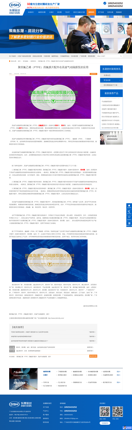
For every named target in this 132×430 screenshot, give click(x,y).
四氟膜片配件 (33, 356)
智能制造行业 (77, 382)
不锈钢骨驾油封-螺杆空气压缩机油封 (114, 113)
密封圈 (59, 12)
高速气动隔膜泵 (42, 356)
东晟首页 (31, 12)
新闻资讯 (91, 12)
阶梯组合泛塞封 (78, 375)
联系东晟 (110, 12)
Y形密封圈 (47, 56)
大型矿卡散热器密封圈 (24, 56)
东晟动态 (107, 75)
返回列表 (93, 74)
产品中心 (46, 411)
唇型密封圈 (91, 56)
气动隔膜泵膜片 (107, 102)
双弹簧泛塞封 (62, 375)
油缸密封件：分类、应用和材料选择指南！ (28, 351)
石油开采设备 (92, 382)
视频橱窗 (119, 12)
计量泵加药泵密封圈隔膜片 (111, 106)
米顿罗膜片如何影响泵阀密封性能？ (21, 336)
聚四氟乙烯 (20, 356)
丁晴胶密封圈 (62, 371)
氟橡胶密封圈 (77, 371)
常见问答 (107, 80)
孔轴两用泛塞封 (108, 375)
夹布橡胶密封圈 (93, 371)
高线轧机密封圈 (37, 56)
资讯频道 (26, 61)
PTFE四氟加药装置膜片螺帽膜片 (113, 98)
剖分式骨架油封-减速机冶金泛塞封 (113, 117)
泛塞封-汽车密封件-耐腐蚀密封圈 (113, 124)
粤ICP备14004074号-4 (21, 414)
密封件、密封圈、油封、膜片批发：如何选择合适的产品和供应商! (35, 347)
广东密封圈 (83, 56)
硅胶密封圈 (106, 371)
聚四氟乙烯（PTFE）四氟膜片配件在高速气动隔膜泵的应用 (56, 61)
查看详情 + (90, 347)
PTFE (26, 356)
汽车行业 (46, 382)
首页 (19, 61)
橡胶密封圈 (41, 12)
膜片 (43, 125)
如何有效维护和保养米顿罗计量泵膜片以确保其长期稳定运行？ (29, 341)
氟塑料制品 (55, 56)
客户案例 (46, 414)
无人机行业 (61, 382)
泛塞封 (51, 12)
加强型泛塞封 (92, 375)
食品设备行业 (62, 386)
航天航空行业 (107, 382)
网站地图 (12, 421)
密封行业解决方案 (79, 12)
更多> (118, 371)
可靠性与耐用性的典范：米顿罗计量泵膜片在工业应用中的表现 (29, 332)
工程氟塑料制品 (64, 56)
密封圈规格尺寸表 (110, 85)
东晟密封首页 (47, 403)
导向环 (67, 12)
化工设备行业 (47, 386)
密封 (56, 125)
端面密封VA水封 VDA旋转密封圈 (113, 121)
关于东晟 (101, 12)
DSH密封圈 (74, 56)
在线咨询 (105, 423)
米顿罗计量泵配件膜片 (109, 109)
